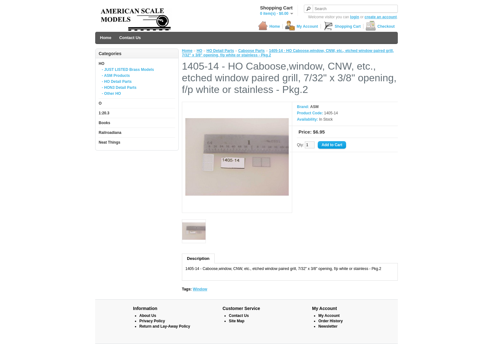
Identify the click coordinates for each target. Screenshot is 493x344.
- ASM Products (116, 75)
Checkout (380, 26)
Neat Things (109, 142)
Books (104, 123)
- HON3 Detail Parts (119, 87)
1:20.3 (104, 113)
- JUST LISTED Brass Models (128, 69)
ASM (314, 107)
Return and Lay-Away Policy (164, 326)
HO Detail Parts (220, 51)
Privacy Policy (152, 321)
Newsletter (328, 326)
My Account (301, 26)
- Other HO (111, 93)
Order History (330, 321)
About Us (147, 315)
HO (101, 63)
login (354, 17)
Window (200, 289)
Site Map (236, 321)
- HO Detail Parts (117, 81)
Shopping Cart (342, 26)
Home (269, 26)
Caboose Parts (251, 51)
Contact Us (130, 37)
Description (198, 258)
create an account (381, 17)
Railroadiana (110, 132)
